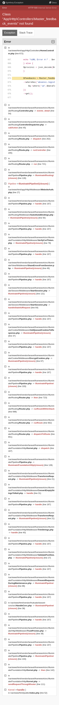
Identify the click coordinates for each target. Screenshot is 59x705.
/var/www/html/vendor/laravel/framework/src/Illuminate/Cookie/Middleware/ (31, 330)
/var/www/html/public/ (25, 693)
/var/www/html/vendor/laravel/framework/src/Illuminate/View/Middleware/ (31, 265)
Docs (53, 2)
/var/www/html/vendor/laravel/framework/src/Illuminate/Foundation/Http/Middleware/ (31, 240)
